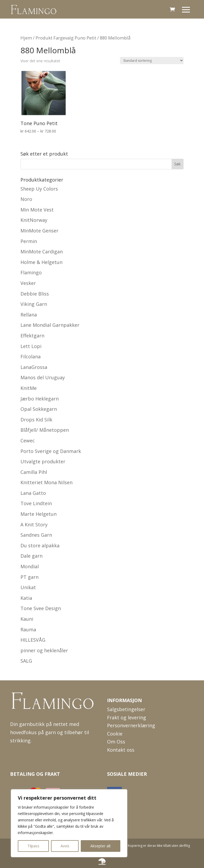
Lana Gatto (33, 493)
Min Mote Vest (37, 209)
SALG (26, 661)
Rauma (28, 629)
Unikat (28, 587)
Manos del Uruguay (42, 377)
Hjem (26, 38)
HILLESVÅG (32, 640)
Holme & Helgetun (41, 262)
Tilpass (33, 845)
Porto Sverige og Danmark (50, 451)
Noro (26, 199)
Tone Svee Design (40, 608)
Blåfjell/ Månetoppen (44, 430)
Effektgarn (32, 335)
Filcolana (30, 356)
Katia (26, 598)
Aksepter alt (100, 845)
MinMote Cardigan (41, 251)
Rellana (28, 314)
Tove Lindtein (36, 503)
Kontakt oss (120, 750)
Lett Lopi (30, 346)
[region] (69, 823)
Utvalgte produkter (42, 461)
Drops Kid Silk (36, 419)
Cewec (27, 440)
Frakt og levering (126, 717)
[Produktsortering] (152, 60)
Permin (28, 241)
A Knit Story (34, 524)
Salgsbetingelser (126, 709)
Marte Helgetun (38, 514)
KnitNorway (33, 220)
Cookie (114, 733)
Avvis (65, 845)
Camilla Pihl (33, 472)
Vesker (28, 283)
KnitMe (28, 388)
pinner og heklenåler (44, 650)
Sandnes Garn (36, 535)
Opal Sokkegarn (38, 409)
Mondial (29, 566)
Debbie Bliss (34, 293)
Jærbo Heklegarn (39, 398)
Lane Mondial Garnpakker (49, 325)
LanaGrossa (33, 367)
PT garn (29, 577)
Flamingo (31, 272)
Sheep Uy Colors (39, 189)
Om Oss (116, 741)
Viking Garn (33, 304)
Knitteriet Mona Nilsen (46, 482)
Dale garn (31, 556)
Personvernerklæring (131, 725)
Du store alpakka (40, 545)
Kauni (26, 619)
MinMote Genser (39, 230)
